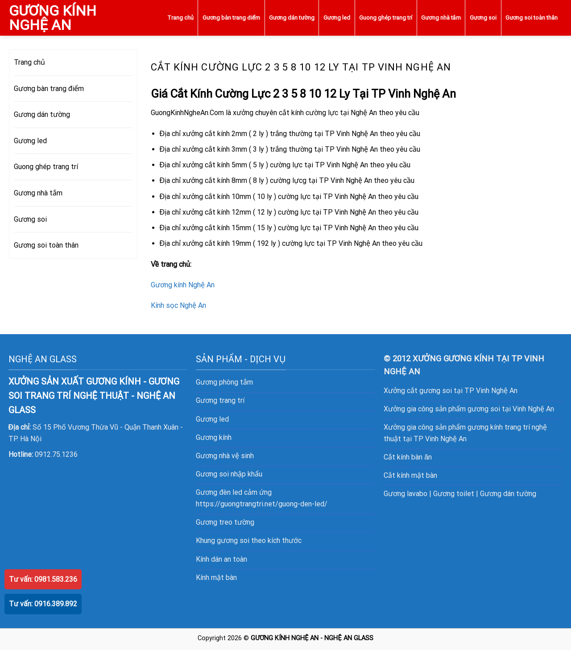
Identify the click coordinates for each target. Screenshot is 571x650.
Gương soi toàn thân (531, 17)
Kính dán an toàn (221, 559)
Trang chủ (180, 17)
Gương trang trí (220, 400)
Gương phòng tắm (224, 382)
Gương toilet (453, 493)
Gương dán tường (291, 17)
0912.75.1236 (56, 454)
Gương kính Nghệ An (183, 285)
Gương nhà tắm (440, 17)
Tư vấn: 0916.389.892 (43, 604)
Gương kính (214, 437)
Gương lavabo (405, 493)
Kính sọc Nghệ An (178, 305)
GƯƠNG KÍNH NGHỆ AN (52, 18)
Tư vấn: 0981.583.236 (43, 579)
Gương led (336, 17)
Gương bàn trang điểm (231, 17)
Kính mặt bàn (216, 577)
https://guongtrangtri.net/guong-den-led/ (261, 504)
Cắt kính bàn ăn (408, 457)
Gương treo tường (225, 522)
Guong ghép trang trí (385, 17)
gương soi (233, 540)
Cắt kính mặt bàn (410, 475)
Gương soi (483, 17)
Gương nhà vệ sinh (225, 455)
